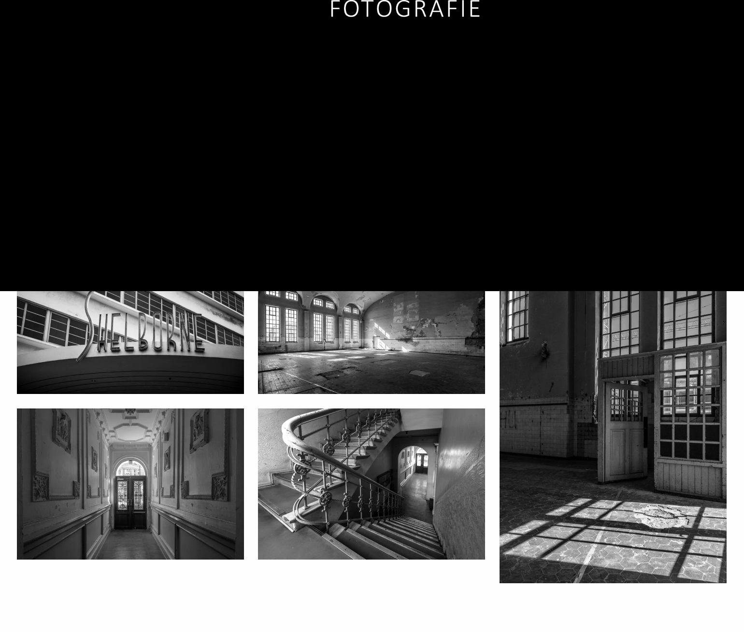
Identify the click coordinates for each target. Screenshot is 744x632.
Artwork (564, 38)
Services (616, 38)
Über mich (669, 38)
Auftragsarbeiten (495, 38)
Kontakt (714, 38)
